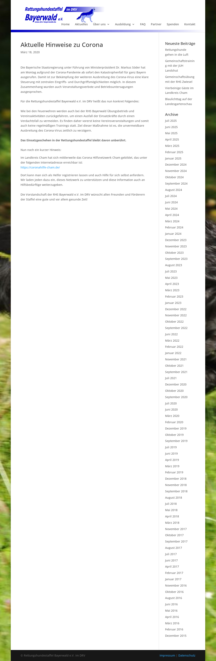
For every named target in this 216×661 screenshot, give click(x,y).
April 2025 (172, 139)
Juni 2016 (171, 604)
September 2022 (176, 328)
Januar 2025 (173, 158)
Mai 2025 (171, 133)
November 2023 (176, 246)
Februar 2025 (174, 152)
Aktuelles (81, 24)
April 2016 (172, 617)
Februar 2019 (174, 472)
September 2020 (176, 397)
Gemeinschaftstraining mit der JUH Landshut (180, 66)
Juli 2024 (171, 196)
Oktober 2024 (174, 177)
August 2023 (173, 265)
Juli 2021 (171, 378)
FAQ (143, 24)
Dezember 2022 (175, 309)
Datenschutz (186, 655)
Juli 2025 (171, 121)
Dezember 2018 (175, 479)
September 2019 (176, 441)
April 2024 (172, 215)
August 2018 (173, 497)
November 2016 (176, 585)
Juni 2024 (171, 202)
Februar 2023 (174, 296)
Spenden (173, 24)
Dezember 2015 (175, 636)
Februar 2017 (174, 573)
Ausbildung (123, 24)
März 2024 (172, 221)
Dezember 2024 (175, 164)
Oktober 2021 (174, 366)
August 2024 (173, 190)
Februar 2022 (174, 347)
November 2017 (176, 529)
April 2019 (172, 460)
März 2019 (172, 466)
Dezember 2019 (175, 428)
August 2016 (173, 598)
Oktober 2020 (174, 391)
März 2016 (172, 623)
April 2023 (172, 284)
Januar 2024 (173, 234)
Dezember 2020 (175, 384)
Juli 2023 (171, 271)
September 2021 (176, 372)
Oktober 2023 (174, 253)
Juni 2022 (171, 334)
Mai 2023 (171, 278)
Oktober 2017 (174, 535)
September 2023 (176, 259)
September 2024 (176, 183)
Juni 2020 (171, 409)
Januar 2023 (173, 303)
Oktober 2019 (174, 435)
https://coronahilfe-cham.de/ (40, 167)
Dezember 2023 (175, 240)
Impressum (168, 655)
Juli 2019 (171, 447)
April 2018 (172, 516)
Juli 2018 (171, 504)
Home (65, 24)
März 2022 (172, 340)
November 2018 (176, 485)
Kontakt (189, 24)
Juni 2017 (171, 560)
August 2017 (173, 548)
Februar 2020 (174, 422)
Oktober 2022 (174, 321)
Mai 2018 (171, 510)
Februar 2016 (174, 629)
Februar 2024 (174, 227)
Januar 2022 (173, 353)
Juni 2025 (171, 127)
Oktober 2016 (174, 592)
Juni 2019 (171, 453)
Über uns (99, 24)
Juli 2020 (171, 403)
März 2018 (172, 523)
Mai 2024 (171, 208)
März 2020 (172, 416)
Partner (156, 24)
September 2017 (176, 541)
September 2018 (176, 491)
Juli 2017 (171, 554)
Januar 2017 (173, 579)
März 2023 (172, 290)
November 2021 (176, 359)
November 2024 (176, 171)
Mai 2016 (171, 610)
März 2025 (172, 146)
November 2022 (176, 315)
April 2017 (172, 566)
